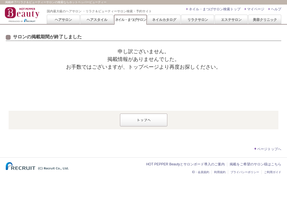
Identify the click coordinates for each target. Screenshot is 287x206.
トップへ (143, 120)
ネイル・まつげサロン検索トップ (215, 9)
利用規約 (220, 172)
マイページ (255, 9)
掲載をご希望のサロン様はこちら (255, 164)
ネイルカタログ (164, 20)
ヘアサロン (63, 20)
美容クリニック (265, 20)
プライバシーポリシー (244, 172)
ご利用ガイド (272, 172)
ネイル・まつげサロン (130, 20)
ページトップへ (269, 149)
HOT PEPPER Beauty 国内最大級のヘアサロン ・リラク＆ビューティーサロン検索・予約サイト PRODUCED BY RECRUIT (22, 14)
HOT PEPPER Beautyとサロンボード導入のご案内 (185, 164)
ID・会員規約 (200, 172)
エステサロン (231, 20)
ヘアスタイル (97, 20)
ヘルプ (276, 9)
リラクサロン (197, 20)
